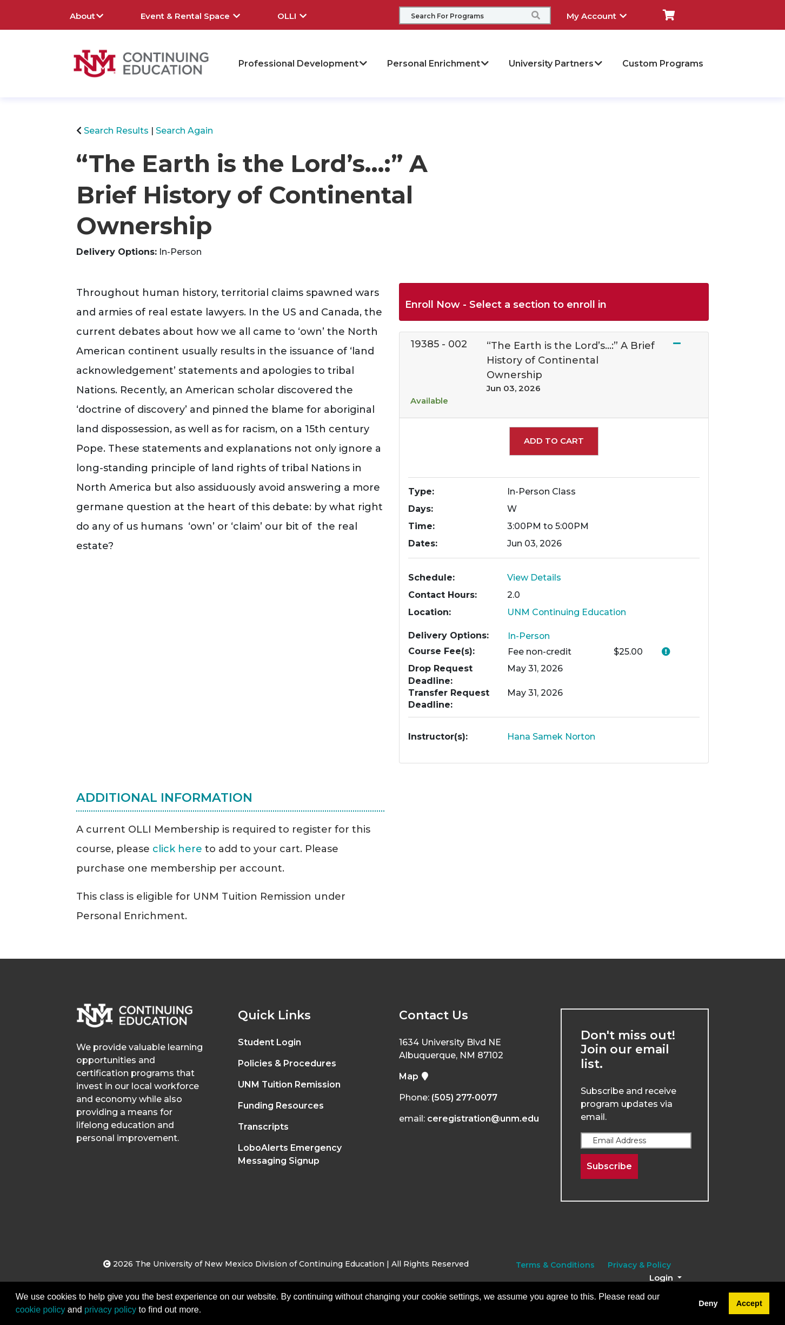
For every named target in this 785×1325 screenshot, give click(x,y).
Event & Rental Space (198, 14)
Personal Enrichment (438, 63)
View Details (534, 577)
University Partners (556, 63)
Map (414, 1076)
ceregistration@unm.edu (483, 1118)
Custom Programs (662, 63)
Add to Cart (554, 441)
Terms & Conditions (555, 1265)
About (94, 14)
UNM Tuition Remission (289, 1084)
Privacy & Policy (639, 1265)
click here (177, 849)
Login (662, 1278)
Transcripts (263, 1127)
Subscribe (609, 1166)
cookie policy (40, 1309)
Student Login (269, 1042)
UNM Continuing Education (567, 612)
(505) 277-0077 (464, 1097)
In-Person (529, 636)
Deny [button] (707, 1303)
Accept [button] (749, 1303)
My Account (605, 14)
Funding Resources (281, 1105)
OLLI (300, 14)
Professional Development (303, 63)
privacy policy (110, 1309)
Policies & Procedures (287, 1063)
